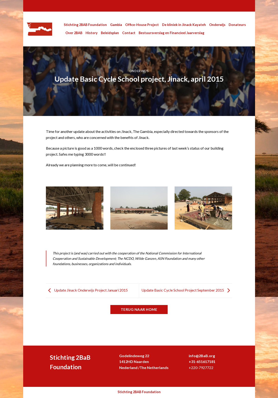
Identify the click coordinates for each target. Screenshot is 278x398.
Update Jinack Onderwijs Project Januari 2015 (87, 290)
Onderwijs (217, 25)
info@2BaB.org (202, 355)
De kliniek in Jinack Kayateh (184, 25)
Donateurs (237, 25)
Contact (128, 33)
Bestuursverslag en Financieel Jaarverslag (171, 33)
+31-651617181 (202, 361)
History (92, 33)
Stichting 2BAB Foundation (85, 25)
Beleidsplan (110, 33)
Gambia (116, 25)
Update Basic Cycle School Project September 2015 (186, 290)
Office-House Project (142, 25)
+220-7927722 (201, 367)
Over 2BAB (73, 33)
